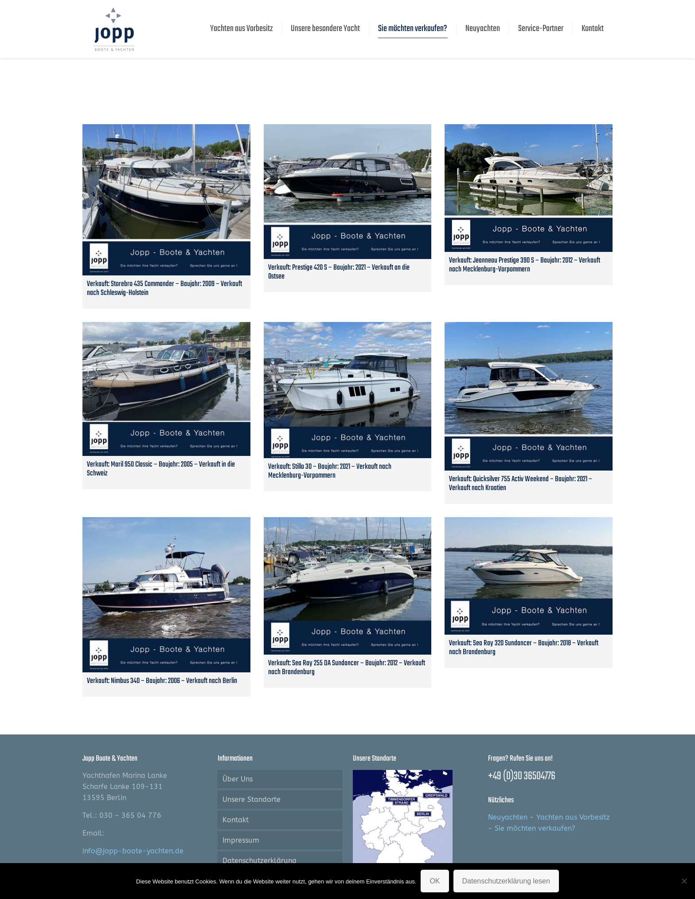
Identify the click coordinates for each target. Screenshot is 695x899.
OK (434, 881)
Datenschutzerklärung (259, 860)
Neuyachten (507, 817)
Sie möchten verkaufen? (535, 828)
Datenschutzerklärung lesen (506, 881)
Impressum (241, 840)
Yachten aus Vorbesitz (573, 817)
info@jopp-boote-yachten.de (133, 851)
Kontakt (236, 820)
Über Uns (238, 779)
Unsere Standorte (252, 799)
